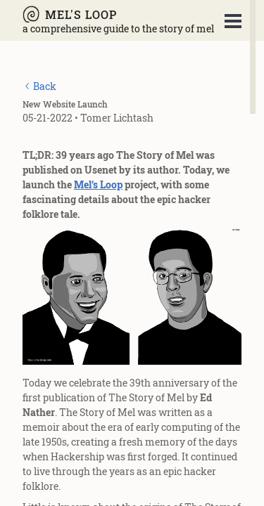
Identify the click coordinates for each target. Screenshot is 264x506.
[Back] (39, 86)
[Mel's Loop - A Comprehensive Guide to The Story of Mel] (118, 14)
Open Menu (233, 21)
